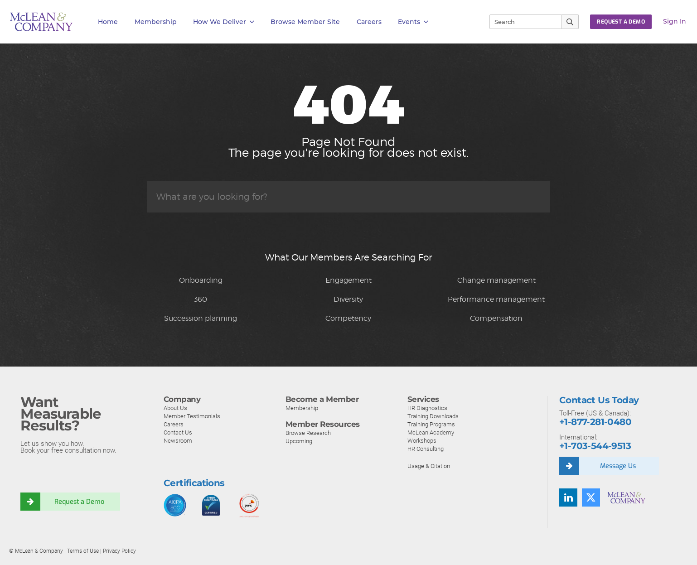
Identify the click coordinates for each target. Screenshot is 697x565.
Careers (174, 424)
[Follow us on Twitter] (591, 497)
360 (200, 299)
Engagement (348, 280)
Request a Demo (80, 501)
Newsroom (178, 440)
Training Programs (431, 424)
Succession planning (200, 318)
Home (108, 22)
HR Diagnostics (427, 408)
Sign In (674, 21)
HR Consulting (425, 448)
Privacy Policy (119, 551)
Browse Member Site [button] (305, 22)
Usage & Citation (428, 466)
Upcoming (299, 441)
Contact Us (178, 432)
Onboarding (201, 280)
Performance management (496, 299)
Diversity (348, 299)
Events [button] (413, 22)
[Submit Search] (570, 21)
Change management (496, 280)
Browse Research (308, 433)
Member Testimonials (192, 416)
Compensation (496, 318)
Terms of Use (83, 551)
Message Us (619, 465)
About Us (175, 408)
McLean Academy (430, 432)
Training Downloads (433, 416)
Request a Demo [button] (621, 21)
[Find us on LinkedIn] (568, 497)
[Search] (521, 21)
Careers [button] (369, 22)
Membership (156, 22)
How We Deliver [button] (223, 22)
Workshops (421, 440)
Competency (348, 318)
